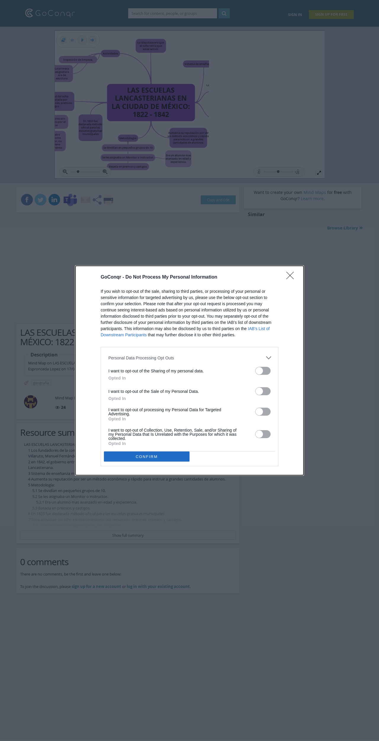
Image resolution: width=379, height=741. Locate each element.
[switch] (263, 371)
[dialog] (189, 370)
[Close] (292, 277)
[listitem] (189, 358)
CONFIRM (147, 456)
